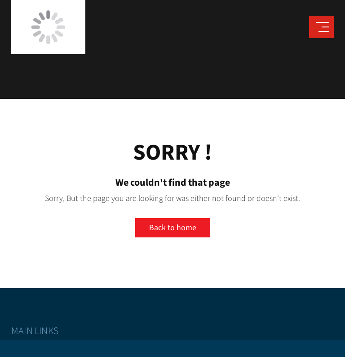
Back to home (172, 227)
